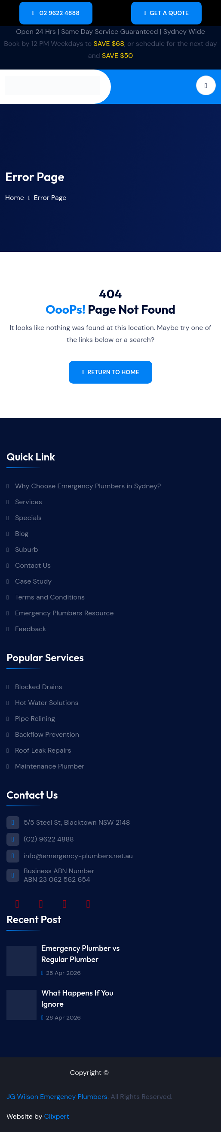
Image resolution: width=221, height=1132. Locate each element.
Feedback (30, 628)
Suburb (26, 549)
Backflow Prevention (47, 734)
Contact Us (33, 565)
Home (14, 197)
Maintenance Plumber (49, 766)
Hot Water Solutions (46, 702)
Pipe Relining (35, 718)
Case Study (33, 581)
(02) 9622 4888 (49, 839)
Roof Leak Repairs (43, 750)
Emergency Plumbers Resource (64, 612)
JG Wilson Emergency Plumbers (56, 1096)
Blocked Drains (38, 686)
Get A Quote (166, 13)
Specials (28, 517)
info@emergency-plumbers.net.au (78, 856)
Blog (21, 533)
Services (28, 501)
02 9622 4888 (56, 13)
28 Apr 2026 (61, 973)
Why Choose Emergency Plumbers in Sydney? (89, 485)
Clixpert (56, 1116)
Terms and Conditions (50, 597)
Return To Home (110, 372)
